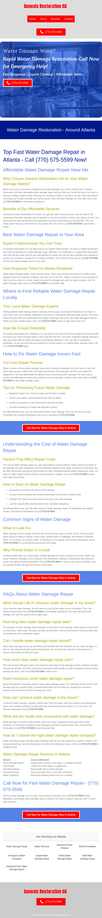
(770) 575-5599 (54, 160)
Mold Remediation (87, 846)
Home (32, 19)
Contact (68, 19)
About (43, 19)
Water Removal (42, 846)
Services (55, 19)
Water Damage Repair (16, 846)
